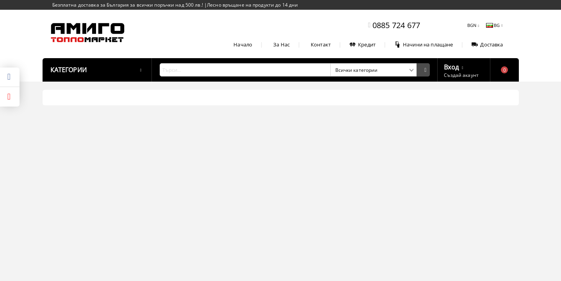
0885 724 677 (396, 25)
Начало (242, 44)
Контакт (321, 44)
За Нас (281, 44)
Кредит (362, 44)
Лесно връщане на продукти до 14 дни (252, 5)
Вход (451, 66)
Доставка (487, 44)
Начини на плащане (423, 44)
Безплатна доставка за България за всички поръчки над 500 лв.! (128, 5)
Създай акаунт (461, 75)
